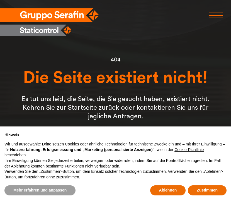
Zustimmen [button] (207, 190)
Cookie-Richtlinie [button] (189, 149)
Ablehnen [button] (168, 190)
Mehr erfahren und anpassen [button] (40, 190)
